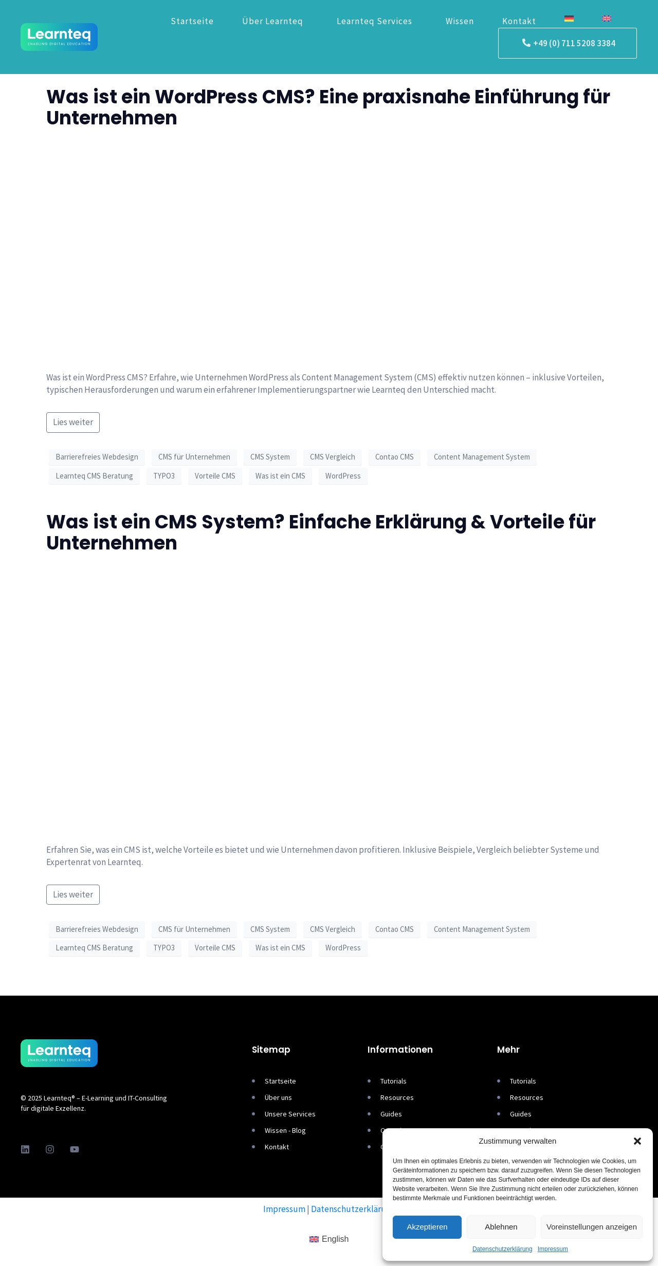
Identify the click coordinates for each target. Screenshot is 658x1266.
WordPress (343, 476)
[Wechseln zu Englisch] (606, 19)
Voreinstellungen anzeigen (591, 1226)
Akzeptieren (427, 1226)
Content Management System (482, 457)
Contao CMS (394, 457)
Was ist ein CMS (280, 476)
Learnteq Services (374, 21)
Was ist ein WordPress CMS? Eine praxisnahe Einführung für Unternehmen (328, 107)
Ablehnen (501, 1226)
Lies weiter (73, 422)
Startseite (192, 21)
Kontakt (519, 21)
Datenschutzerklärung (502, 1249)
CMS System (270, 457)
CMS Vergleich (332, 457)
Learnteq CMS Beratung (94, 476)
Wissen (460, 21)
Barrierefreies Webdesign (97, 457)
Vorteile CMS (215, 476)
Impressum (553, 1249)
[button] (637, 1141)
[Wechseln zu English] (329, 1240)
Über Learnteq (272, 21)
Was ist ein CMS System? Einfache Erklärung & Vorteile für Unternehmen (321, 532)
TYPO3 (164, 476)
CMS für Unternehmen (194, 457)
